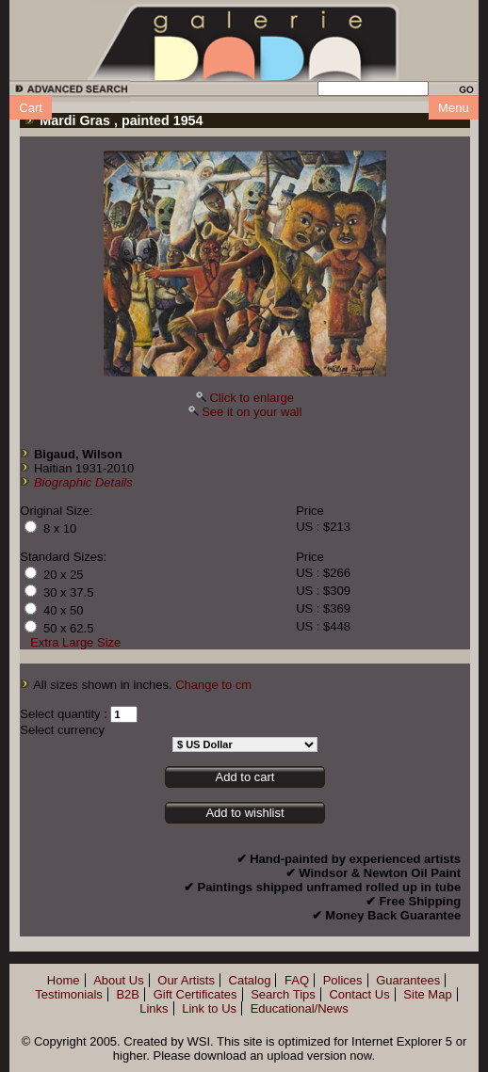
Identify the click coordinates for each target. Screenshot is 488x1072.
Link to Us (209, 1008)
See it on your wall (251, 412)
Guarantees (408, 980)
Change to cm (213, 685)
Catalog (250, 980)
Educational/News (300, 1008)
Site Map (427, 994)
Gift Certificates (195, 994)
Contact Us (359, 994)
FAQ (297, 980)
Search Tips (283, 994)
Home (63, 980)
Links (153, 1008)
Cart (30, 108)
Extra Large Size (75, 642)
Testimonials (69, 994)
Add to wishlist (244, 813)
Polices (343, 980)
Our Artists (186, 980)
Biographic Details (83, 482)
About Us (118, 980)
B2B (127, 994)
